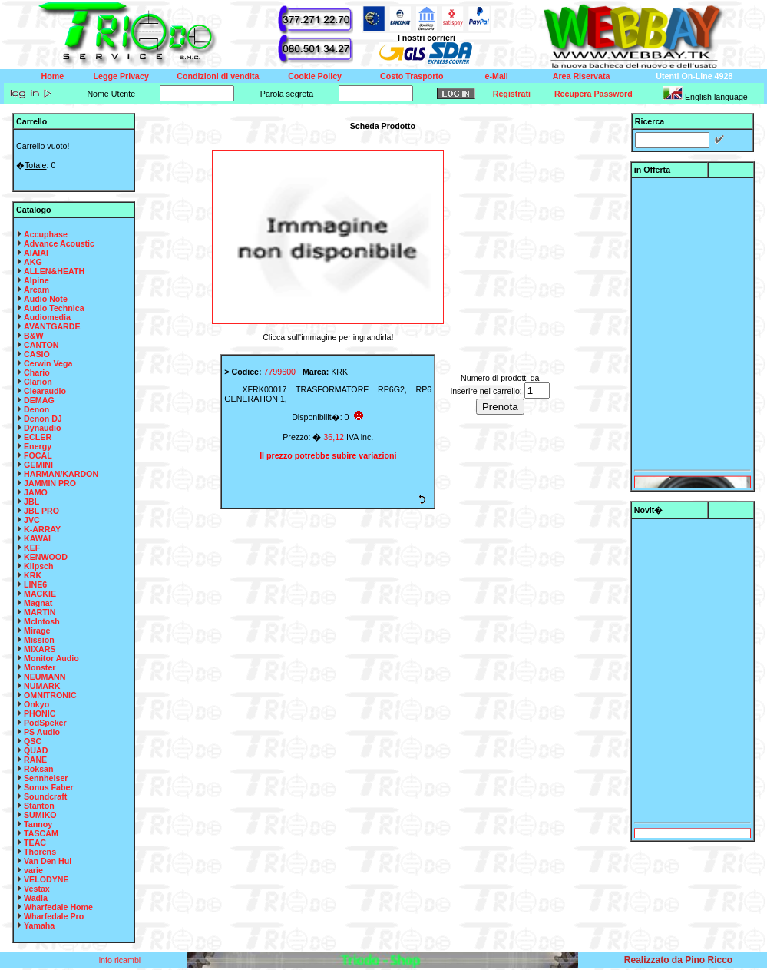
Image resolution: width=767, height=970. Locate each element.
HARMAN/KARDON (61, 473)
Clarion (38, 381)
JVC (32, 520)
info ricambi (120, 960)
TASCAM (41, 833)
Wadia (36, 897)
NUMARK (42, 685)
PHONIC (39, 713)
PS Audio (42, 732)
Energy (37, 446)
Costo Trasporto (411, 76)
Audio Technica (54, 308)
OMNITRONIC (50, 695)
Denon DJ (43, 418)
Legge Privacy (121, 76)
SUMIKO (40, 814)
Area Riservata (581, 76)
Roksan (39, 768)
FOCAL (38, 455)
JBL (31, 501)
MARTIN (39, 612)
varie (33, 870)
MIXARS (39, 649)
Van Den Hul (47, 861)
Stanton (39, 805)
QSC (32, 741)
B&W (33, 335)
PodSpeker (45, 722)
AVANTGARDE (52, 326)
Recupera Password (593, 93)
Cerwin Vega (48, 363)
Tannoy (38, 824)
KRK (32, 575)
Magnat (38, 602)
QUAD (36, 750)
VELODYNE (46, 879)
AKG (33, 262)
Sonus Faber (49, 787)
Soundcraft (45, 796)
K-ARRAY (42, 529)
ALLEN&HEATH (54, 271)
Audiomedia (47, 317)
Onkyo (36, 704)
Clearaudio (45, 391)
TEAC (35, 842)
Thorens (40, 851)
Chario (37, 372)
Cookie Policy (315, 76)
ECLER (37, 437)
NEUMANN (44, 676)
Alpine (36, 280)
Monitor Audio (51, 658)
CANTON (41, 344)
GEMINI (38, 464)
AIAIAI (36, 252)
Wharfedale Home (58, 907)
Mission (39, 639)
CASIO (37, 354)
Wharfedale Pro (54, 916)
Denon (36, 409)
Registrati (512, 93)
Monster (39, 667)
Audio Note (46, 298)
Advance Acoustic (59, 243)
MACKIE (40, 593)
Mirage (37, 630)
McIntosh (42, 621)
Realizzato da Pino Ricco (678, 960)
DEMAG (39, 400)
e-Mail (496, 76)
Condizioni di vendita (218, 76)
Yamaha (39, 925)
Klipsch (39, 566)
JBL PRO (41, 510)
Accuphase (46, 234)
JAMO (36, 492)
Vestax (37, 888)
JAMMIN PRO (50, 483)
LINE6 (35, 584)
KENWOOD (46, 556)
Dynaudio (42, 427)
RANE (35, 759)
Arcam (36, 289)
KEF (32, 547)
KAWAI (37, 538)
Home (52, 76)
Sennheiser (46, 778)
